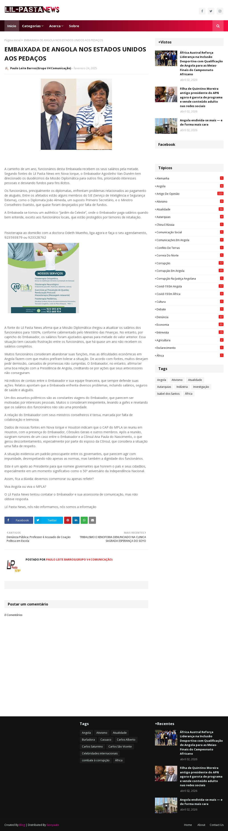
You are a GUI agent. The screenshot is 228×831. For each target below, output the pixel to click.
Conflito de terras (190, 248)
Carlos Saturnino (92, 746)
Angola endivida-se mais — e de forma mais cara (201, 122)
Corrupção (190, 263)
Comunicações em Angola (190, 240)
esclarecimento (190, 348)
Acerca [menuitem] (55, 26)
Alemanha (190, 178)
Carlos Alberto (126, 740)
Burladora (88, 740)
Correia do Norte (190, 255)
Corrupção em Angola (190, 271)
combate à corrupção (96, 760)
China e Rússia (190, 225)
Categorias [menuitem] (31, 26)
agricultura (190, 340)
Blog (22, 825)
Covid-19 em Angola (190, 286)
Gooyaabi (53, 825)
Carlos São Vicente (120, 746)
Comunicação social (190, 232)
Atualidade (190, 209)
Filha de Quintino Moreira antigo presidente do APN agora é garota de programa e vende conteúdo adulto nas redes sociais (201, 97)
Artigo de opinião (190, 194)
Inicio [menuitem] (11, 26)
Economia (190, 325)
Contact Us (217, 825)
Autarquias (190, 217)
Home (188, 825)
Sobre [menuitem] (74, 26)
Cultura (190, 302)
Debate (190, 309)
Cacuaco (105, 740)
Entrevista (190, 332)
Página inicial (12, 40)
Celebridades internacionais (100, 753)
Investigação (201, 387)
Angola (190, 186)
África (190, 356)
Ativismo (190, 201)
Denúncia (190, 317)
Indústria (182, 387)
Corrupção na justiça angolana (190, 278)
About (201, 825)
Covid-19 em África (190, 294)
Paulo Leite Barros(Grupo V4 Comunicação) (40, 68)
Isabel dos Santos (168, 394)
